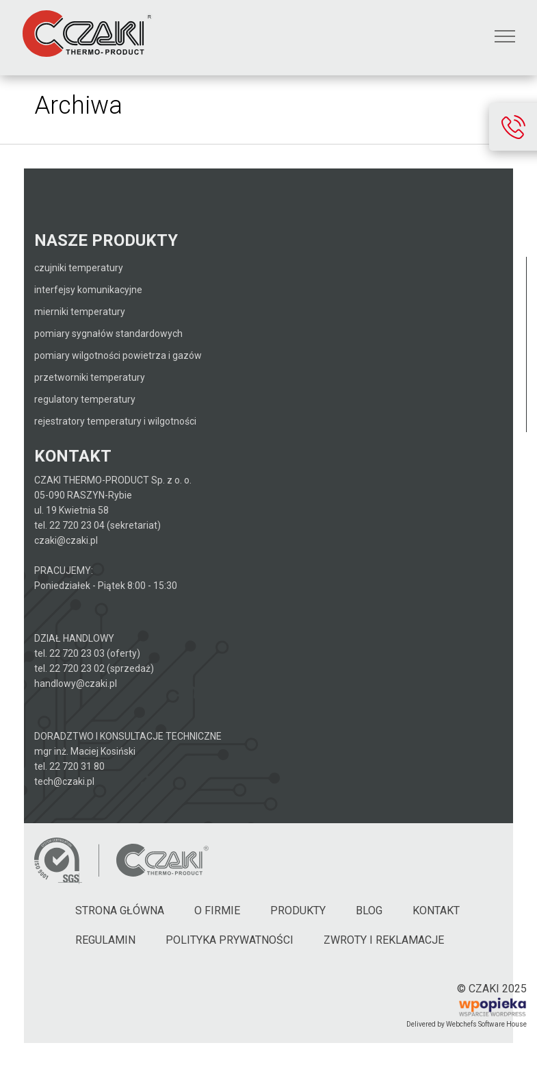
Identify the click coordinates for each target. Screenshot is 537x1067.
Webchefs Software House (486, 1024)
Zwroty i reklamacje (384, 939)
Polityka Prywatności (229, 939)
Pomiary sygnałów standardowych (108, 333)
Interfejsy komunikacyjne (88, 289)
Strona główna (119, 910)
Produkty (298, 910)
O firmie (217, 910)
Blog (369, 910)
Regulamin (105, 939)
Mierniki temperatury (79, 311)
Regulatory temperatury (84, 399)
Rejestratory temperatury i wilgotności (115, 421)
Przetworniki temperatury (89, 377)
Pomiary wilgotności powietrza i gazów (118, 355)
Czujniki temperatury (78, 267)
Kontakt (436, 910)
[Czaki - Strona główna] (162, 860)
